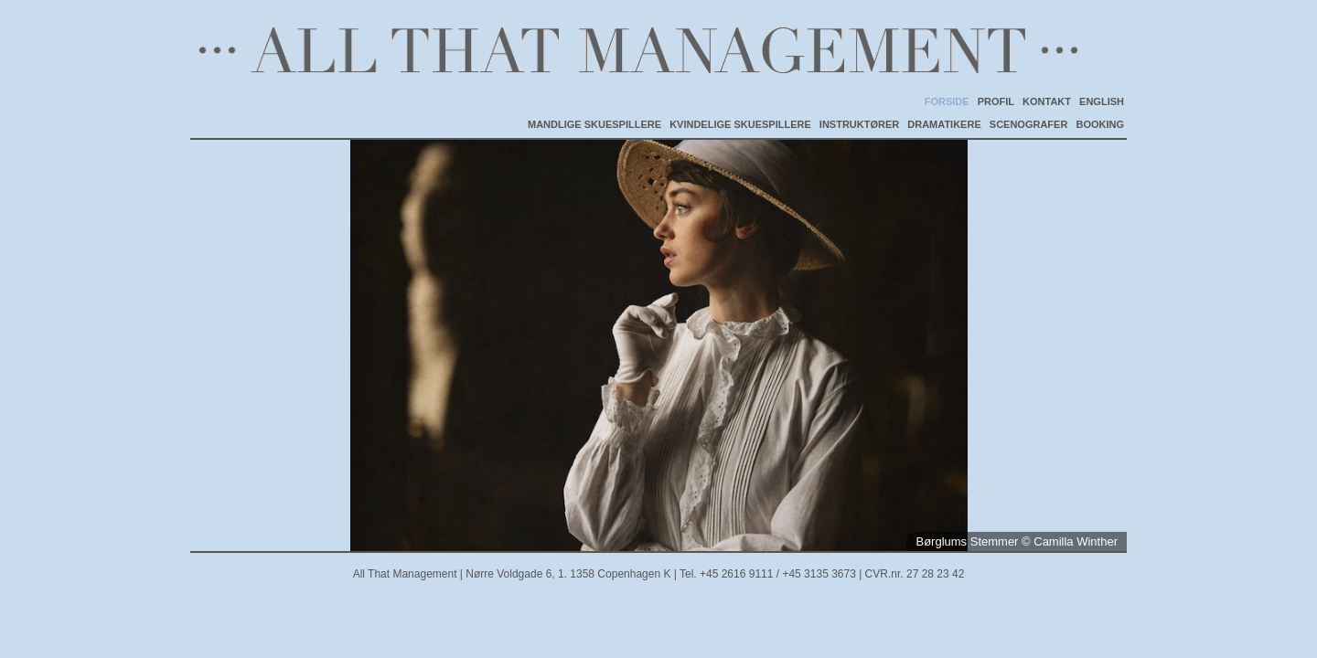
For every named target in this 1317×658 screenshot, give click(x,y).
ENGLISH (1101, 101)
